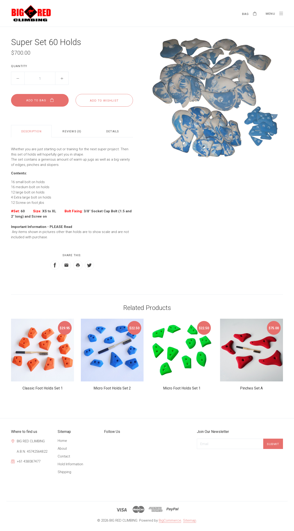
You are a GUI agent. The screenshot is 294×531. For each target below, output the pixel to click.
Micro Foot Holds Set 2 (112, 388)
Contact (64, 456)
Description (31, 131)
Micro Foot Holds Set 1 (182, 388)
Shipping (64, 472)
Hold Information (70, 464)
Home (62, 441)
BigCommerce (170, 520)
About (62, 448)
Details (112, 131)
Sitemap (189, 520)
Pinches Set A (251, 388)
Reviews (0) (71, 131)
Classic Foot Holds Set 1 (43, 388)
